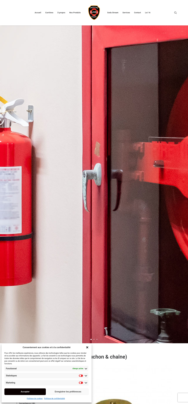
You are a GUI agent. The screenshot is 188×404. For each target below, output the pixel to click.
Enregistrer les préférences (68, 391)
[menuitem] (38, 12)
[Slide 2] (94, 86)
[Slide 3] (96, 86)
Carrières (49, 13)
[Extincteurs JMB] (94, 12)
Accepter (25, 391)
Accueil (38, 13)
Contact (137, 13)
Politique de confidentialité (54, 399)
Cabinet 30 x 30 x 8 (152, 354)
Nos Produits (75, 13)
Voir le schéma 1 (80, 257)
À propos (61, 13)
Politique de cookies (35, 399)
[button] (87, 347)
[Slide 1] (91, 86)
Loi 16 (148, 13)
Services (126, 13)
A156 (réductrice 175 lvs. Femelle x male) (94, 354)
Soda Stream (113, 13)
